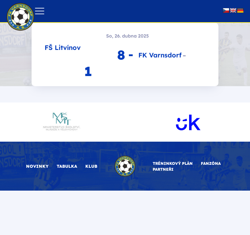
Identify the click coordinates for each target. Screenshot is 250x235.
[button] (39, 11)
